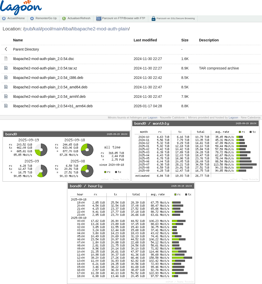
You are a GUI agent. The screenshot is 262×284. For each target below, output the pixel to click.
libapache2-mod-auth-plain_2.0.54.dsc (43, 59)
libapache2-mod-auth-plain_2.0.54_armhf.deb (49, 96)
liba (67, 28)
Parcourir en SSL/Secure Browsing (175, 18)
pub (28, 28)
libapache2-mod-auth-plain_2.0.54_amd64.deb (50, 87)
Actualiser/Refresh (79, 18)
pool (46, 28)
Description (209, 40)
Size (184, 40)
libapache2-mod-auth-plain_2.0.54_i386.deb (48, 78)
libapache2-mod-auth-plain (100, 28)
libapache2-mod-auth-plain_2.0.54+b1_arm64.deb (53, 106)
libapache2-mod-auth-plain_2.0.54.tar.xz (45, 68)
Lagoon (153, 117)
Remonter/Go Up (46, 18)
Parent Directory (26, 49)
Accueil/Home (16, 18)
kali (37, 28)
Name (18, 40)
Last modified (145, 40)
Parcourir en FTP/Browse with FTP (123, 18)
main (57, 28)
